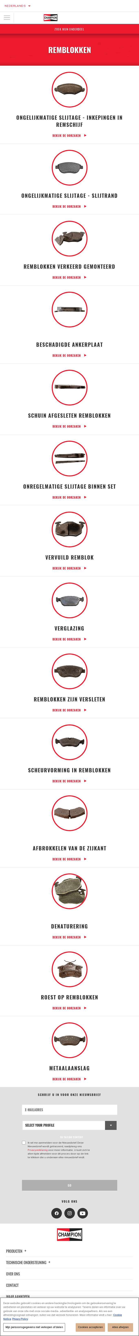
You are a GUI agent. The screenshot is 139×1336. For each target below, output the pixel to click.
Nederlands (15, 6)
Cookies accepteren (90, 1327)
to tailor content (71, 1137)
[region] (69, 1316)
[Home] (50, 18)
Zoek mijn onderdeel (69, 29)
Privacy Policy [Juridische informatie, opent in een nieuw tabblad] (20, 1319)
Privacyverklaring (38, 1150)
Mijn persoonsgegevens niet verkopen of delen (34, 1327)
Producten (16, 1251)
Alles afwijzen (120, 1327)
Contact (12, 1285)
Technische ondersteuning (28, 1262)
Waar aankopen (18, 1296)
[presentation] (56, 1169)
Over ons (13, 1273)
